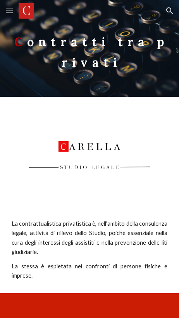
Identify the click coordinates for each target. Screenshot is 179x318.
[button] (9, 10)
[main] (89, 49)
